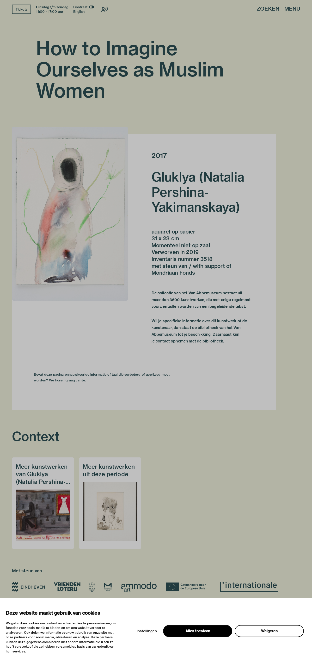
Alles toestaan (197, 631)
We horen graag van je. (67, 380)
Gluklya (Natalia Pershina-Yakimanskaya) (198, 192)
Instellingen (147, 631)
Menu (292, 9)
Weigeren (269, 631)
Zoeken (268, 9)
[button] (70, 214)
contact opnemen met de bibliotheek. (190, 341)
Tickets (21, 9)
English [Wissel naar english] (79, 11)
